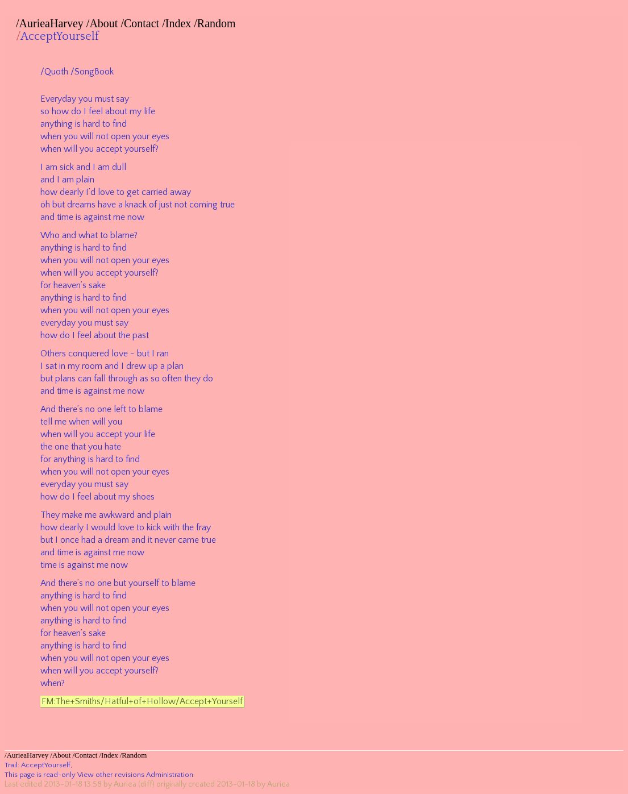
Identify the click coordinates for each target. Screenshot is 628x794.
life (149, 111)
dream (117, 540)
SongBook (94, 71)
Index (178, 23)
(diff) (146, 784)
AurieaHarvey (51, 23)
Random (216, 23)
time (65, 217)
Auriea (125, 784)
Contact (141, 23)
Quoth (56, 71)
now (135, 217)
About (103, 23)
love (106, 192)
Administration (169, 775)
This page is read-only (40, 775)
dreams (81, 204)
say (122, 99)
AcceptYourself (59, 36)
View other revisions (110, 775)
